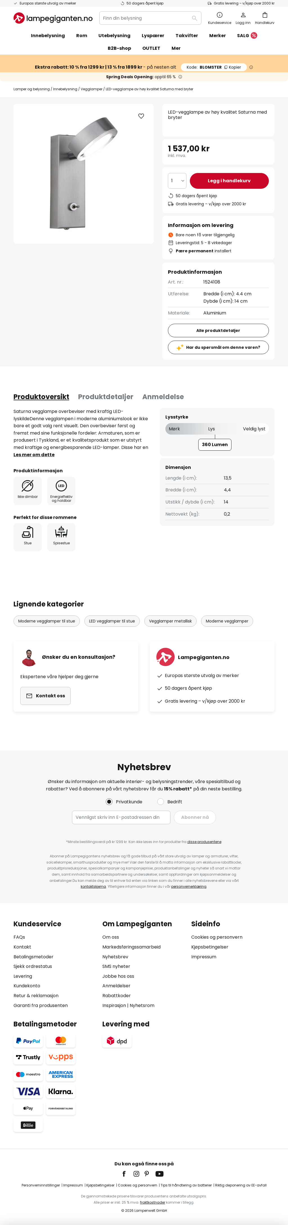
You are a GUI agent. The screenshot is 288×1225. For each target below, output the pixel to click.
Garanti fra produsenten (41, 1005)
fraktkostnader (152, 1202)
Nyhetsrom (142, 1005)
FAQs (19, 937)
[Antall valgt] (177, 181)
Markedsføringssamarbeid (131, 947)
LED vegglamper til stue (112, 621)
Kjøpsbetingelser (209, 947)
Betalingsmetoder (33, 957)
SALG (247, 36)
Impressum (203, 957)
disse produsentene (204, 841)
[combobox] (150, 18)
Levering (23, 976)
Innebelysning (65, 89)
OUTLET (151, 48)
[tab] (41, 397)
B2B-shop (119, 48)
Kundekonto (27, 986)
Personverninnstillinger (41, 1185)
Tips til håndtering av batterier (186, 1185)
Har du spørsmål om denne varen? (223, 347)
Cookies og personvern (216, 937)
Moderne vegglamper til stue (46, 621)
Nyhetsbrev (115, 957)
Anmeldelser (116, 986)
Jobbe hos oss (118, 976)
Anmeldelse (163, 396)
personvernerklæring (188, 886)
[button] (141, 116)
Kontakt (22, 947)
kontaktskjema (93, 886)
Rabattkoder (116, 995)
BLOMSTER (214, 67)
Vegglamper (91, 89)
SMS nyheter (116, 966)
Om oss (110, 937)
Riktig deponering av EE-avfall (241, 1185)
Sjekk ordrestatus (33, 966)
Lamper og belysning (32, 89)
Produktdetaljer (105, 396)
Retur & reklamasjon (36, 995)
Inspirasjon (114, 1005)
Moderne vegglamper (227, 621)
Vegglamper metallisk (170, 621)
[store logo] (53, 18)
